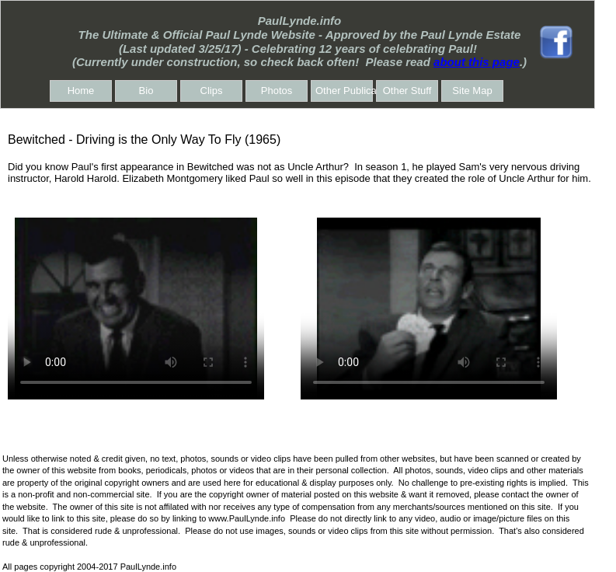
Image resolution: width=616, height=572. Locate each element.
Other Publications (344, 90)
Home (81, 90)
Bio (146, 90)
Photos (276, 90)
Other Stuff (407, 90)
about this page (476, 61)
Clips (211, 90)
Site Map (472, 90)
